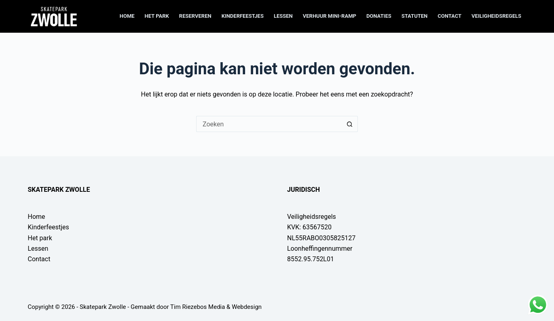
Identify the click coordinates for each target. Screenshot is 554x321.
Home (127, 16)
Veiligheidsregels (496, 16)
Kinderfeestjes (243, 16)
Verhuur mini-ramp (329, 16)
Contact (449, 16)
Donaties (378, 16)
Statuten (415, 16)
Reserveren (195, 16)
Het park (157, 16)
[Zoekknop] (350, 124)
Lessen (283, 16)
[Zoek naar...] (269, 124)
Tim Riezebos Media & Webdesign (216, 307)
